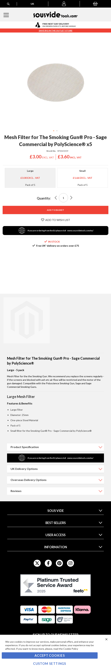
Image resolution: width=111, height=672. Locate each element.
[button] (64, 3)
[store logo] (55, 14)
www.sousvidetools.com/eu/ (80, 230)
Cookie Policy (70, 648)
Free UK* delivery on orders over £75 (57, 245)
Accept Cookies (50, 655)
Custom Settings (49, 663)
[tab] (55, 447)
